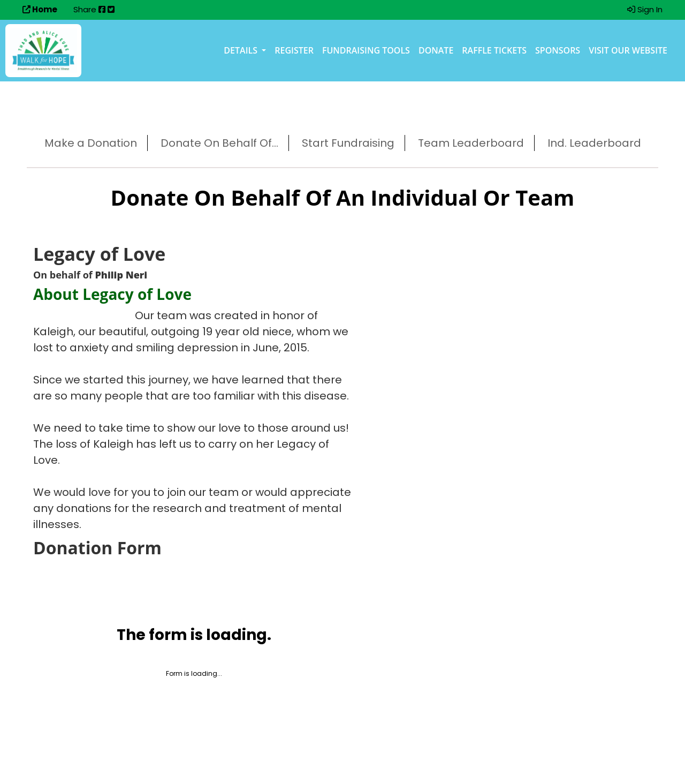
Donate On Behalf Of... (219, 142)
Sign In (645, 9)
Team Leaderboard (471, 142)
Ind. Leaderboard (594, 142)
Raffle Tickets (494, 50)
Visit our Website (628, 50)
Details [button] (242, 50)
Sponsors (557, 50)
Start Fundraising (348, 142)
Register (294, 50)
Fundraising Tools (366, 50)
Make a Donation (90, 142)
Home (39, 9)
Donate (435, 50)
